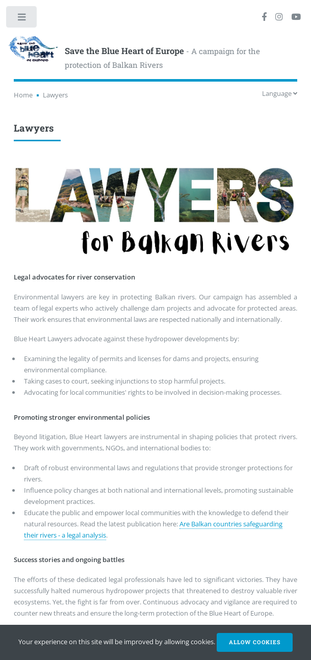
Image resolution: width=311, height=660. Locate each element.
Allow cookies (254, 642)
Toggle (22, 19)
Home (23, 94)
